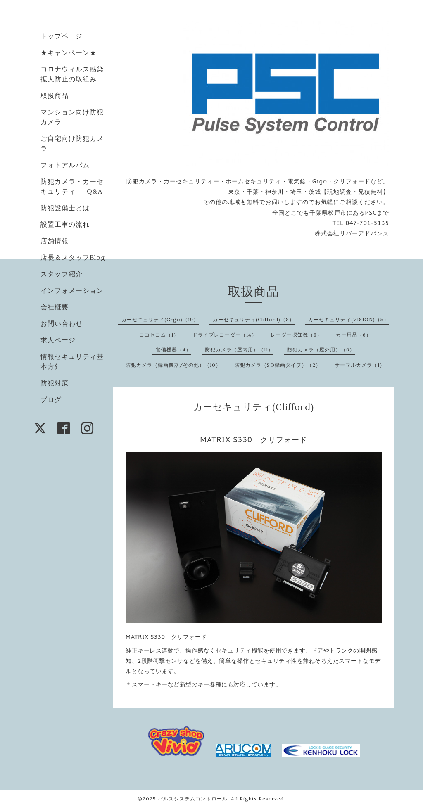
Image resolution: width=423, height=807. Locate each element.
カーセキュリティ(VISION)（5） (348, 319)
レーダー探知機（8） (296, 335)
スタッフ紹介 (61, 274)
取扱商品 (54, 95)
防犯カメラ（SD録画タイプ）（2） (278, 365)
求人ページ (58, 340)
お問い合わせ (61, 323)
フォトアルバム (65, 165)
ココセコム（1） (159, 335)
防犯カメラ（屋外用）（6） (321, 350)
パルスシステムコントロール (193, 798)
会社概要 (54, 307)
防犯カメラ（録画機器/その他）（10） (173, 365)
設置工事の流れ (65, 224)
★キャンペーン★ (68, 52)
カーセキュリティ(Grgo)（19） (160, 319)
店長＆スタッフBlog (72, 257)
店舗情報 (54, 241)
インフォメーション (72, 290)
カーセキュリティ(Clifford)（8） (254, 319)
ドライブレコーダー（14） (224, 335)
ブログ (51, 399)
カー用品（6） (353, 335)
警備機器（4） (173, 350)
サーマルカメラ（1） (360, 365)
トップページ (61, 36)
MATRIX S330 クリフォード (253, 439)
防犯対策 (54, 383)
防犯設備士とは (65, 208)
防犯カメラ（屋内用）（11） (239, 350)
